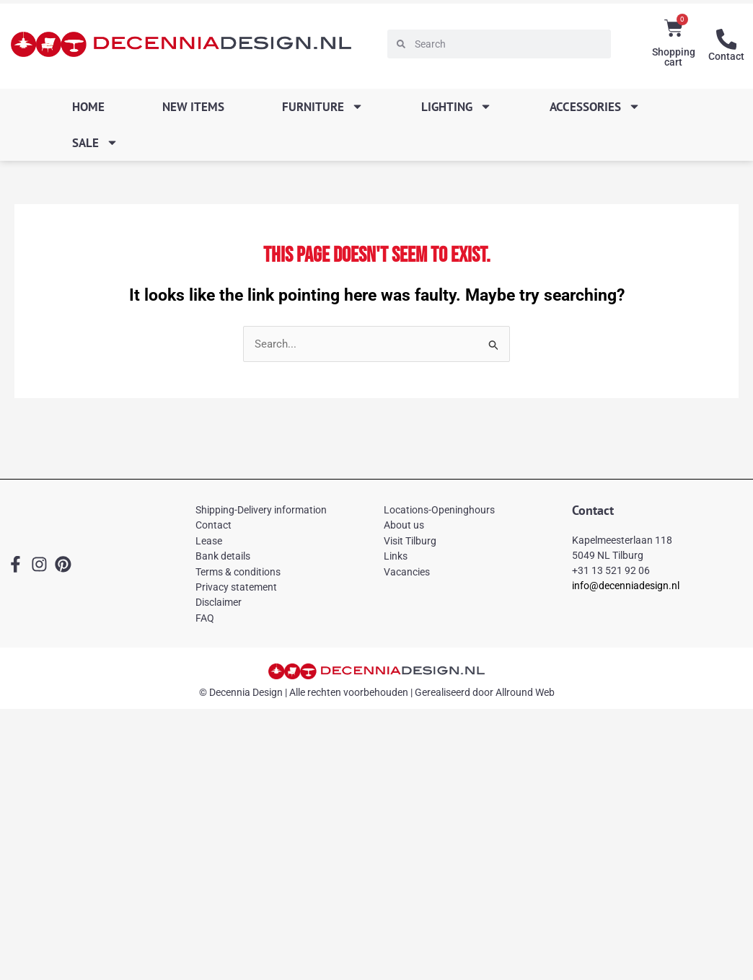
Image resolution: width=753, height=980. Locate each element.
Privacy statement (236, 587)
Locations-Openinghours (439, 510)
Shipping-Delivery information (261, 510)
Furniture (323, 106)
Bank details (222, 556)
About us (404, 525)
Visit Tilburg (410, 541)
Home (88, 107)
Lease (208, 541)
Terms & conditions (238, 572)
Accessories (595, 106)
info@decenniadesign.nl (625, 585)
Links (396, 556)
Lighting (456, 106)
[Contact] (726, 39)
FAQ (204, 618)
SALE (95, 142)
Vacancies (407, 572)
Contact (726, 55)
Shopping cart (673, 57)
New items (193, 107)
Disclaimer (218, 603)
